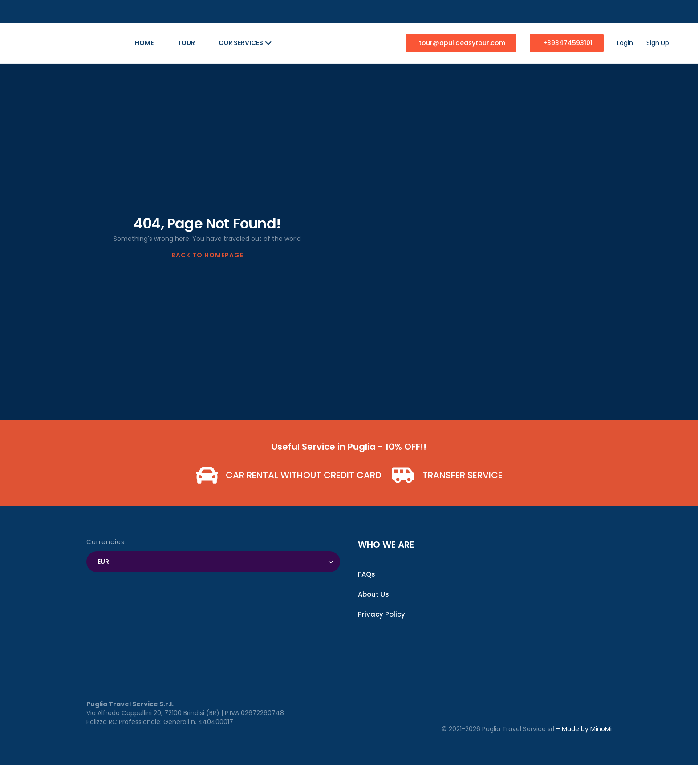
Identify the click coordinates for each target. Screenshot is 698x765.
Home (144, 42)
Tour (186, 42)
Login (625, 42)
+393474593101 (567, 42)
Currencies (105, 541)
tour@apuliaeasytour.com (462, 42)
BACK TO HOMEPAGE (207, 255)
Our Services (245, 42)
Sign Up (657, 42)
